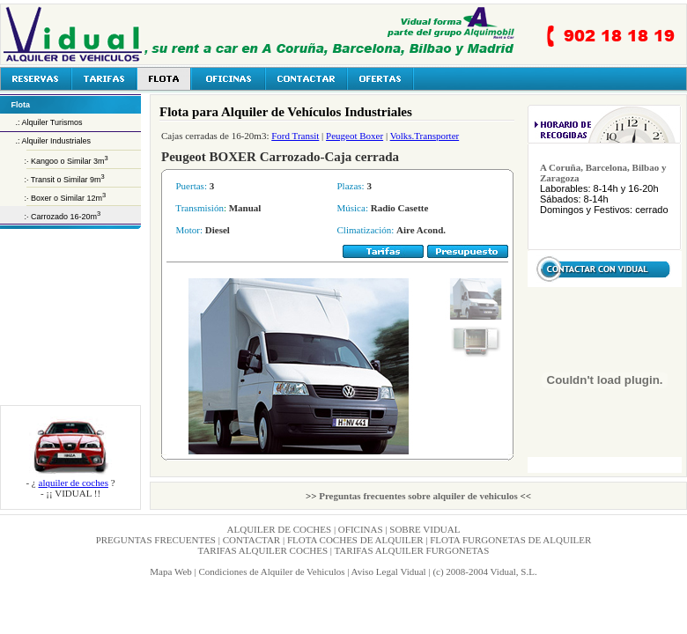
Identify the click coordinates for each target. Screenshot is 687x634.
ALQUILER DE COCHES (280, 529)
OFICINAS (360, 529)
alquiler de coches (73, 482)
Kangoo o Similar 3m (69, 161)
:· (15, 161)
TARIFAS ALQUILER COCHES (264, 550)
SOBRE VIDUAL (424, 529)
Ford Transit (295, 135)
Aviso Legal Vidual (388, 571)
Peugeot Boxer (354, 135)
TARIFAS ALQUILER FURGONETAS (412, 550)
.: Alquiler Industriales (45, 140)
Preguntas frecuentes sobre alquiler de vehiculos (418, 495)
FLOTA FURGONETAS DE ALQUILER (510, 539)
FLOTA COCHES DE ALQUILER (355, 539)
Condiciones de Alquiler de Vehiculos (271, 571)
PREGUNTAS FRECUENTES (156, 539)
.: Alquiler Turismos (41, 122)
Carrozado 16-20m (65, 216)
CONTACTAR (251, 539)
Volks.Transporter (425, 135)
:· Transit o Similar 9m (52, 179)
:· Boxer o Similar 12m (51, 198)
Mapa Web (170, 571)
